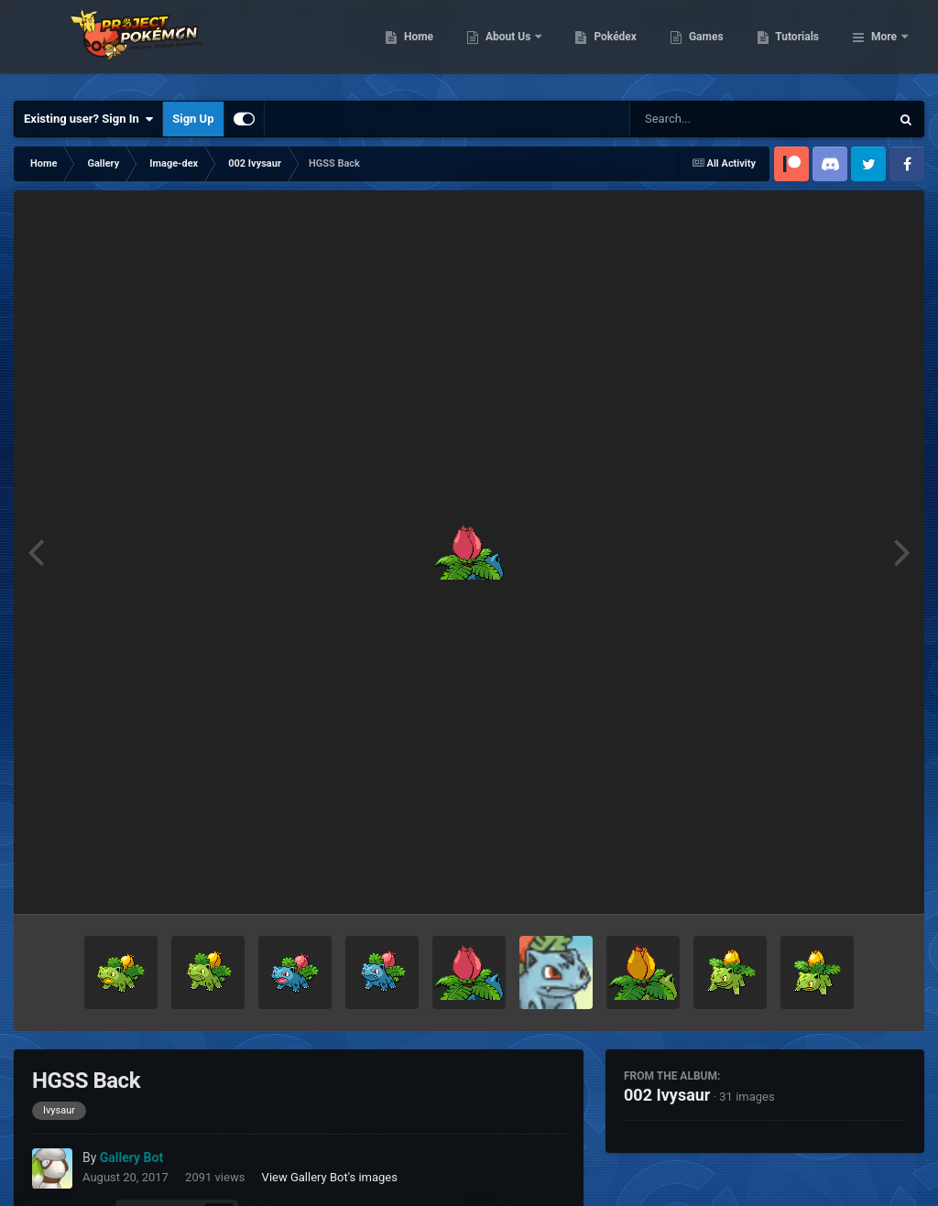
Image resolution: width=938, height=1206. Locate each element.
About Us (603, 45)
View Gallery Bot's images (330, 1177)
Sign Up (192, 118)
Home (512, 45)
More (884, 45)
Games (800, 45)
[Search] (713, 119)
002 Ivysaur (667, 1094)
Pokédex (710, 45)
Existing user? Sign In (88, 119)
